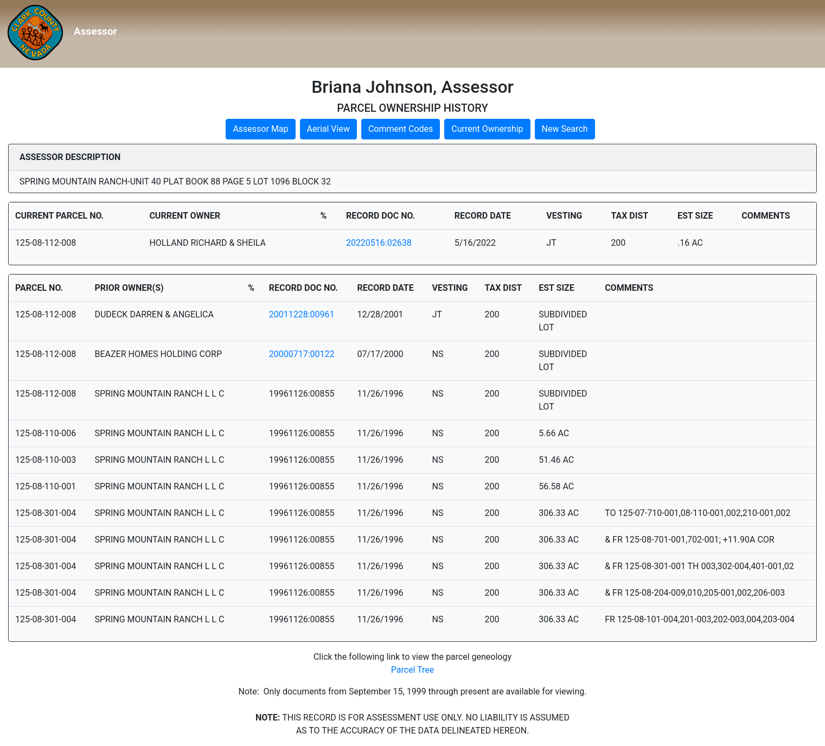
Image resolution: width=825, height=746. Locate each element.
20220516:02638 (379, 243)
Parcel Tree (412, 670)
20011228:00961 (302, 314)
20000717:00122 (302, 354)
